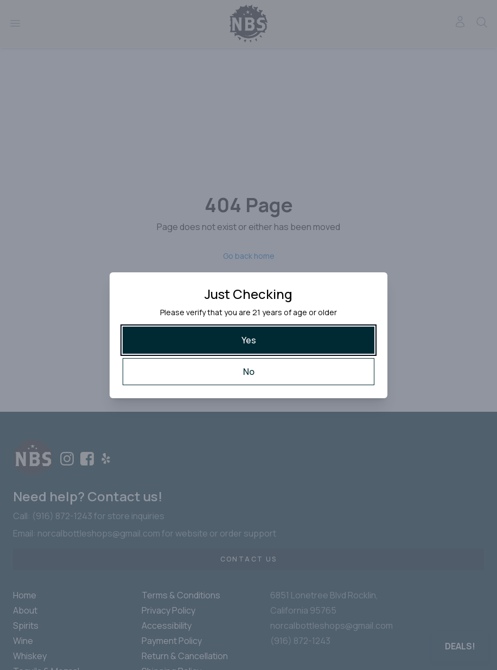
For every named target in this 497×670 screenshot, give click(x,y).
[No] (248, 371)
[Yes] (248, 340)
